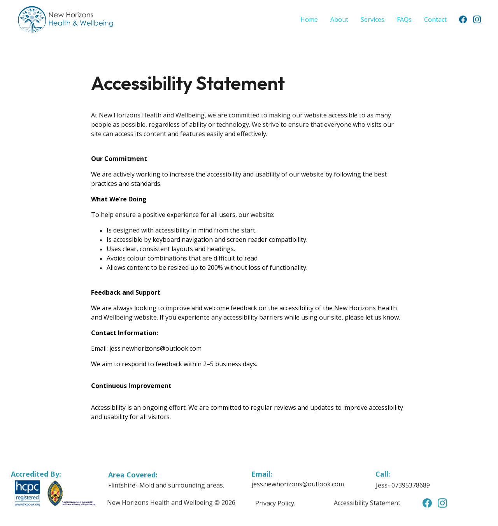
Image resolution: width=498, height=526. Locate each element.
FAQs (404, 19)
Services (372, 19)
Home (309, 19)
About (339, 19)
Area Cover (127, 475)
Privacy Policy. (275, 503)
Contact (435, 19)
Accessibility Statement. (368, 503)
